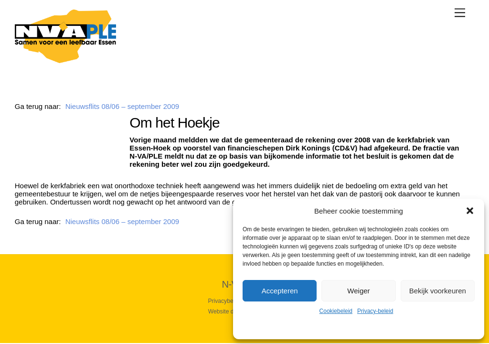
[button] (470, 210)
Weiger (358, 291)
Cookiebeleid (335, 311)
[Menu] (459, 12)
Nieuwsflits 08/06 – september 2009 (122, 106)
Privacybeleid (225, 301)
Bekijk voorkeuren (437, 291)
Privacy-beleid (375, 311)
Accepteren (280, 291)
